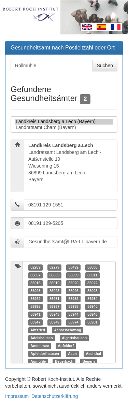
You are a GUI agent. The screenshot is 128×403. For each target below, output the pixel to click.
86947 (35, 322)
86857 (35, 275)
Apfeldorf (66, 346)
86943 (54, 314)
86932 (74, 299)
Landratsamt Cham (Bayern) (64, 127)
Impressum (17, 396)
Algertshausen (74, 338)
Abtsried (37, 330)
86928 (92, 291)
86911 (92, 275)
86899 (74, 275)
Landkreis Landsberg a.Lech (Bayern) (64, 122)
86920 (74, 283)
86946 (92, 314)
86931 (54, 299)
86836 (92, 267)
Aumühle (38, 361)
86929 (35, 299)
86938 (74, 306)
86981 (92, 322)
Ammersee (39, 346)
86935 (35, 306)
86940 (92, 306)
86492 (74, 267)
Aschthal (93, 353)
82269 (35, 267)
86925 (54, 291)
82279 (54, 267)
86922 (92, 283)
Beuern (88, 361)
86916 (35, 283)
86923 (35, 291)
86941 (35, 314)
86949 (54, 322)
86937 (54, 306)
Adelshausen (41, 338)
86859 (54, 275)
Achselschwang (67, 330)
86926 (74, 291)
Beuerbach (64, 361)
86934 (92, 299)
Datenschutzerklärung (54, 396)
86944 (74, 314)
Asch (72, 353)
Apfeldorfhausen (44, 353)
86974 (74, 322)
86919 (54, 283)
